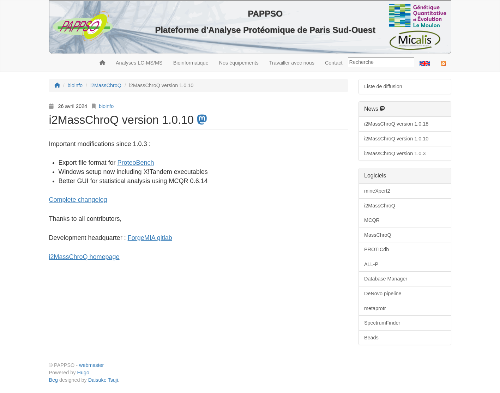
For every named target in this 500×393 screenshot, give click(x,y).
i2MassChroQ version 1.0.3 (395, 153)
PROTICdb (376, 249)
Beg (53, 380)
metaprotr (375, 308)
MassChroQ (377, 235)
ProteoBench (136, 162)
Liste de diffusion (383, 86)
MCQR (372, 220)
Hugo (83, 372)
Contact (334, 63)
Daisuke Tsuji (103, 380)
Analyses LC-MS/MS (139, 63)
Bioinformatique (191, 63)
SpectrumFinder (382, 323)
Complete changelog (78, 199)
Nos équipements (239, 63)
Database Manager (385, 279)
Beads (371, 337)
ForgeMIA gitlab (150, 237)
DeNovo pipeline (383, 293)
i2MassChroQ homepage (84, 256)
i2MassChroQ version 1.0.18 (396, 124)
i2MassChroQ (379, 205)
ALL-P (371, 264)
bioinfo (106, 106)
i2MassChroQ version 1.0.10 (396, 138)
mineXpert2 (377, 191)
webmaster (91, 365)
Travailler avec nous (291, 63)
